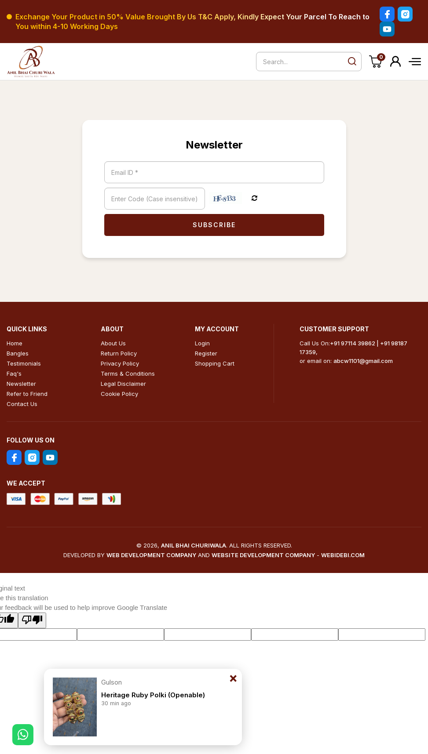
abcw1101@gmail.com (363, 360)
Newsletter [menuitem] (21, 383)
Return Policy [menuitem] (119, 353)
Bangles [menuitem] (18, 353)
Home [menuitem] (14, 343)
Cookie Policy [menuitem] (119, 393)
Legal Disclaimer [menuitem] (123, 383)
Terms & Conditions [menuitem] (128, 373)
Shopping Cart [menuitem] (214, 363)
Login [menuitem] (202, 343)
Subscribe (214, 224)
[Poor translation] (32, 620)
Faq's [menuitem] (14, 373)
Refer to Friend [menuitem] (27, 393)
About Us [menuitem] (113, 343)
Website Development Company (263, 554)
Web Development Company (151, 554)
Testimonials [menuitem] (24, 363)
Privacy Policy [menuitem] (120, 363)
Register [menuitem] (206, 353)
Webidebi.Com (343, 554)
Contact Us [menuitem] (22, 403)
